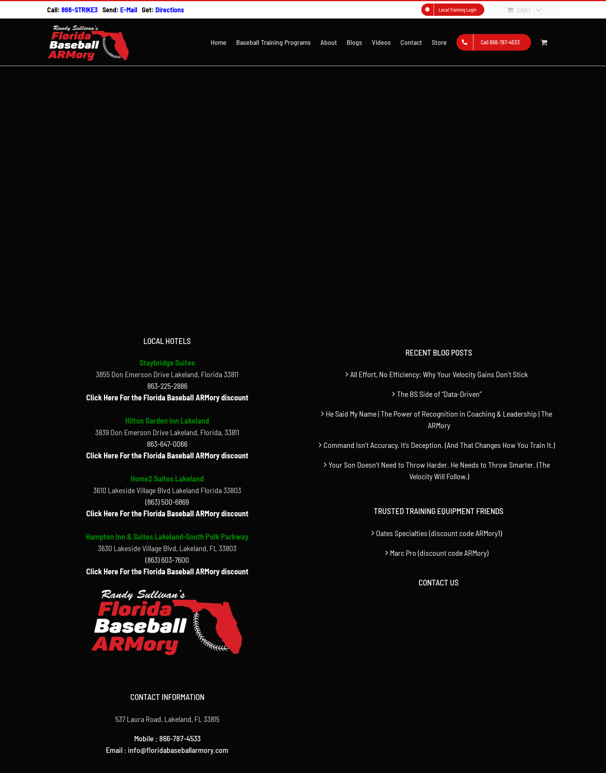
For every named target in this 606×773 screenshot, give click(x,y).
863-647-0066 (167, 443)
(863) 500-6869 (167, 501)
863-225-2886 (167, 385)
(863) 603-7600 (167, 559)
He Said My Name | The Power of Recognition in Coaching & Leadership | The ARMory (439, 419)
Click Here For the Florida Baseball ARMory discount (167, 397)
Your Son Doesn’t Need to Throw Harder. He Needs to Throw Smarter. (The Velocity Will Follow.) (439, 470)
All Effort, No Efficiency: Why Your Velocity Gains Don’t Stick (439, 374)
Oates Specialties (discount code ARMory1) (439, 533)
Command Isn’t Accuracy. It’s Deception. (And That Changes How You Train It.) (439, 444)
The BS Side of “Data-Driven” (439, 393)
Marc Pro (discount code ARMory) (439, 552)
